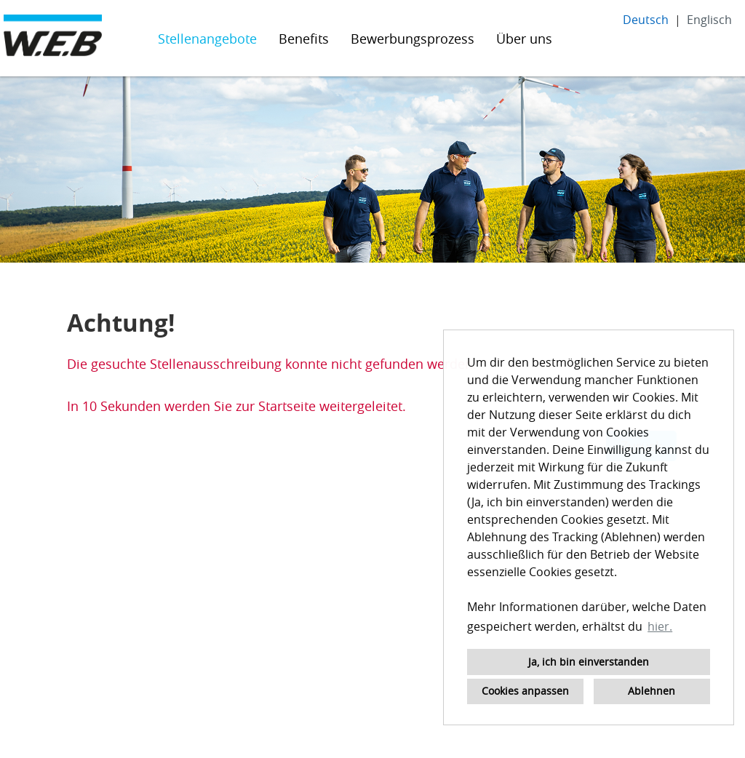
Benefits (304, 38)
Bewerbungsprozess (412, 38)
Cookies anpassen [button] (525, 691)
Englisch (709, 20)
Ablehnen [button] (651, 691)
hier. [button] (660, 626)
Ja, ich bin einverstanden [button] (588, 662)
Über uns (524, 38)
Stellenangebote (207, 38)
